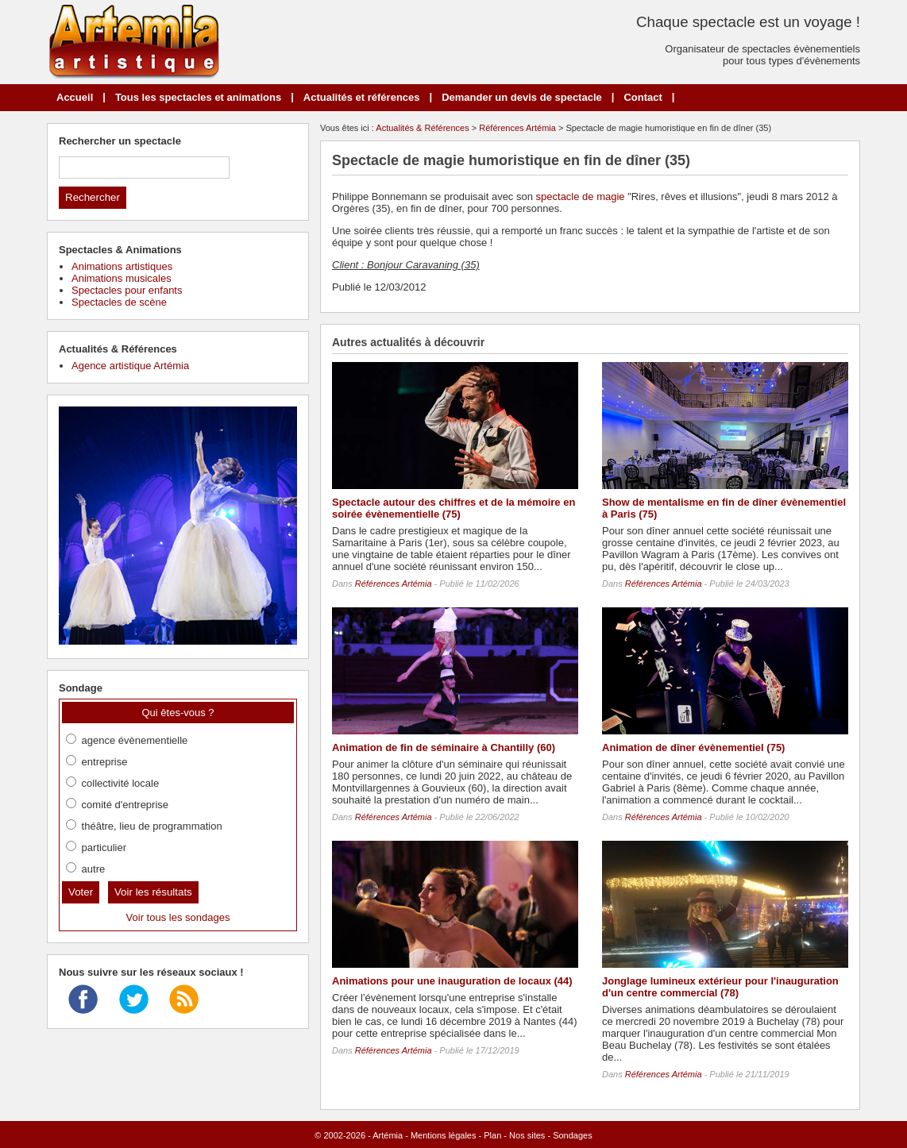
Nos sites (527, 1135)
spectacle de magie (580, 196)
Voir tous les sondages (178, 917)
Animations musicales (121, 278)
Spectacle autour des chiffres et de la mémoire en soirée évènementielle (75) (453, 508)
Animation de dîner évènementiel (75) (693, 747)
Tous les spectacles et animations (198, 97)
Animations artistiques (121, 266)
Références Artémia (517, 128)
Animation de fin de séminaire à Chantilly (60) (443, 747)
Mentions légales (444, 1135)
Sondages (572, 1135)
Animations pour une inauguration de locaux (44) (452, 981)
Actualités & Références (422, 128)
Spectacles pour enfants (126, 290)
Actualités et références (361, 97)
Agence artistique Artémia (130, 366)
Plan (492, 1135)
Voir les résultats (153, 892)
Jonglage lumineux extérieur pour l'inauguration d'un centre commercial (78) (720, 987)
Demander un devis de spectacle (522, 97)
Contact (642, 97)
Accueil (74, 97)
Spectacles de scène (119, 302)
